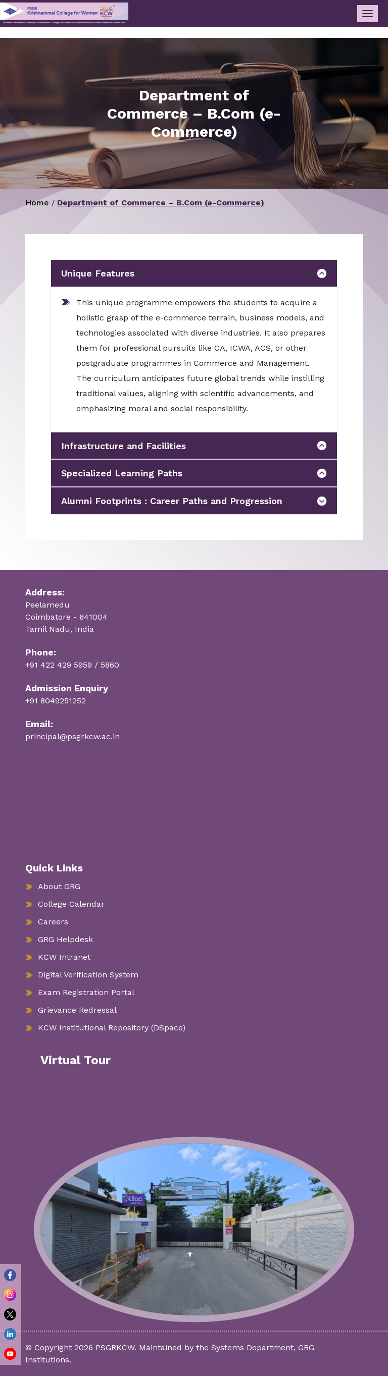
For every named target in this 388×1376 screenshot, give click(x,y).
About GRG (59, 886)
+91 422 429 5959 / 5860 (72, 665)
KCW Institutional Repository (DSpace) (111, 1027)
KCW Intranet (64, 957)
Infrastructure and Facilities (123, 446)
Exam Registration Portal (86, 992)
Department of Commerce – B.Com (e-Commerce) (160, 202)
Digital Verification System (88, 974)
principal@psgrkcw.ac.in (72, 736)
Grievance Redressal (77, 1010)
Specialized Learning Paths (121, 473)
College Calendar (71, 904)
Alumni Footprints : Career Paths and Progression (171, 501)
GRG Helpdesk (65, 939)
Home (37, 202)
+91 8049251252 (55, 700)
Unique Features (97, 273)
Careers (53, 921)
